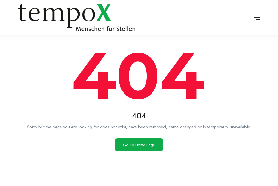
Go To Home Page (139, 145)
